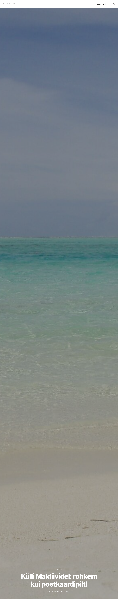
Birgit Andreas (54, 591)
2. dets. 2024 (68, 591)
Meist (99, 4)
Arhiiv (104, 4)
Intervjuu (59, 569)
